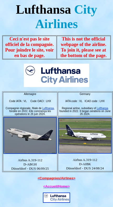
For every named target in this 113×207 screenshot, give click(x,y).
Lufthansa (48, 108)
